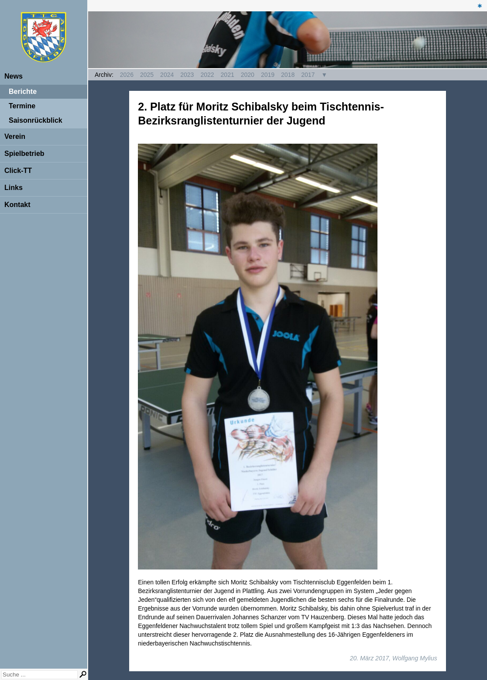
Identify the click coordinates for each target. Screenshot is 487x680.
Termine (22, 106)
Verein (14, 136)
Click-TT (18, 170)
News (13, 76)
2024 (167, 74)
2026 (127, 74)
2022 (207, 74)
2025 (147, 74)
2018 (288, 74)
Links (13, 187)
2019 (267, 74)
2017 (308, 74)
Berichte (23, 91)
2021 (227, 74)
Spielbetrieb (24, 153)
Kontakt (17, 204)
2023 (187, 74)
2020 (247, 74)
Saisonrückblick (35, 120)
